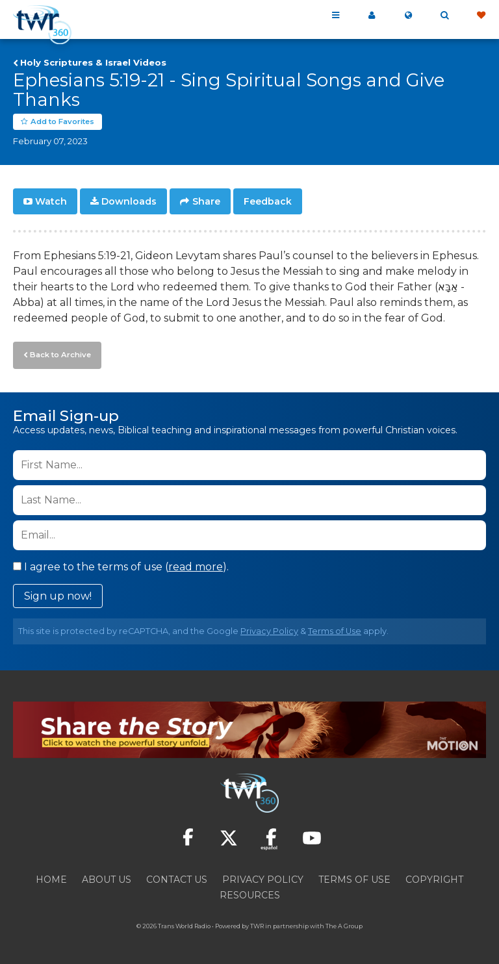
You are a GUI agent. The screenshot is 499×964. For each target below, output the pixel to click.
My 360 (371, 15)
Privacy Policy (269, 630)
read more (195, 565)
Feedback (268, 201)
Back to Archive (59, 354)
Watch (51, 201)
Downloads (129, 201)
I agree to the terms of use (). (121, 565)
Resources (250, 894)
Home (51, 878)
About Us (106, 878)
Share (206, 201)
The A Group (344, 924)
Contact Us (176, 878)
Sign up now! (58, 595)
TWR (257, 924)
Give (480, 15)
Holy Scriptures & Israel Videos (93, 62)
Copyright (434, 878)
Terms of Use (334, 630)
